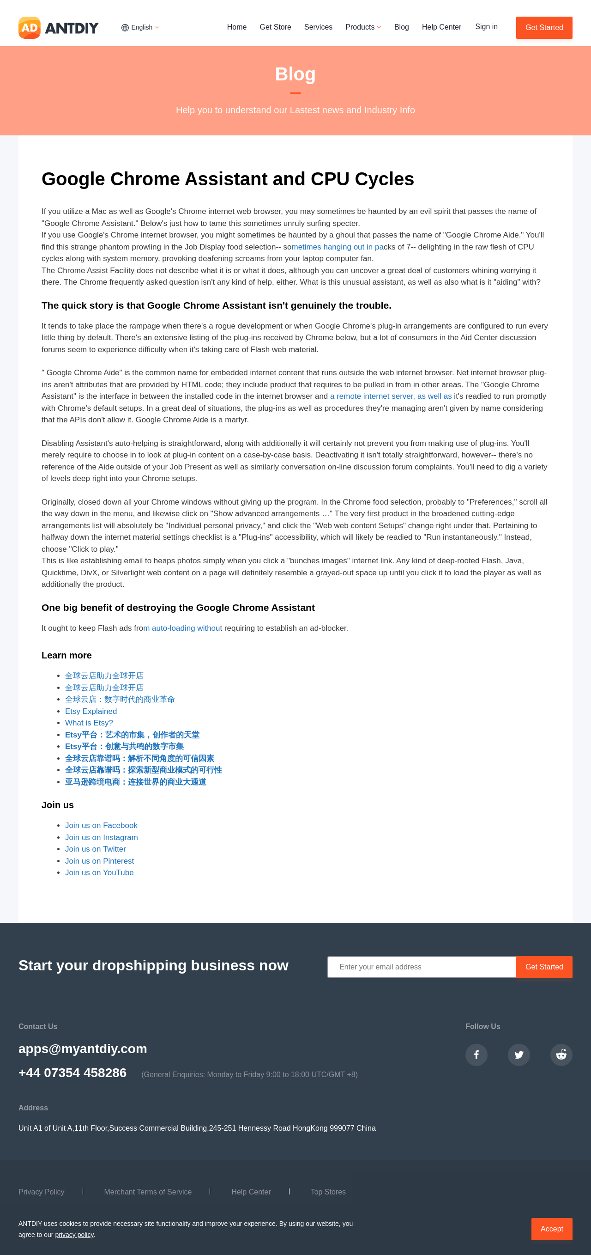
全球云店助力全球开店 (104, 675)
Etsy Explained (91, 711)
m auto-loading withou (181, 628)
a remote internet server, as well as (391, 396)
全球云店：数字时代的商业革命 (120, 699)
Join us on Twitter (95, 849)
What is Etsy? (89, 723)
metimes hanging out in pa (337, 247)
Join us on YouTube (99, 872)
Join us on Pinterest (99, 861)
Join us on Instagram (101, 837)
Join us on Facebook (101, 825)
